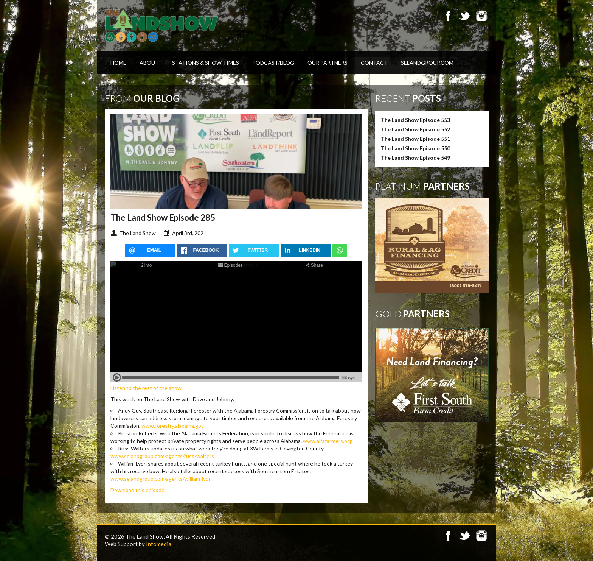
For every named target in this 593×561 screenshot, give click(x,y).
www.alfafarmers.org (327, 441)
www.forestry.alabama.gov (172, 425)
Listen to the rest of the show (146, 388)
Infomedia (158, 544)
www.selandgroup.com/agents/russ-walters (162, 456)
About (149, 62)
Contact (374, 62)
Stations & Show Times (205, 62)
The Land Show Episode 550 (415, 148)
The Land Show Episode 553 (415, 120)
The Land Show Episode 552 (415, 129)
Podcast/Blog (273, 62)
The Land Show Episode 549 (415, 157)
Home (118, 62)
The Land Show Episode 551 (415, 139)
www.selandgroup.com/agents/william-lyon (161, 478)
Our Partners (327, 62)
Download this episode (137, 490)
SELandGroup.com (427, 62)
